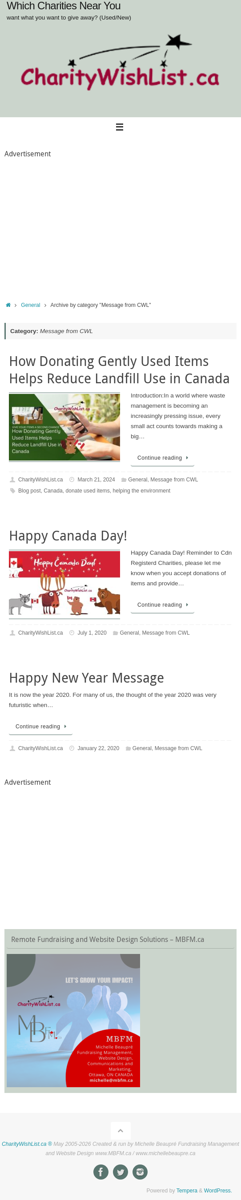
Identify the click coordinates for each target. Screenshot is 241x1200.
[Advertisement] (120, 222)
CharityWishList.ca (40, 480)
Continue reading (164, 458)
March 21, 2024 (96, 480)
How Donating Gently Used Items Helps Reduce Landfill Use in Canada (119, 369)
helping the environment (142, 491)
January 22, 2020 (98, 748)
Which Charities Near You (63, 6)
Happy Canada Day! (68, 535)
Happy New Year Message (86, 678)
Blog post (29, 491)
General (30, 305)
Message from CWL (174, 480)
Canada (53, 491)
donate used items (88, 491)
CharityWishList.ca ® (27, 1144)
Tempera (187, 1191)
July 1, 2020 (91, 633)
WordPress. (218, 1191)
